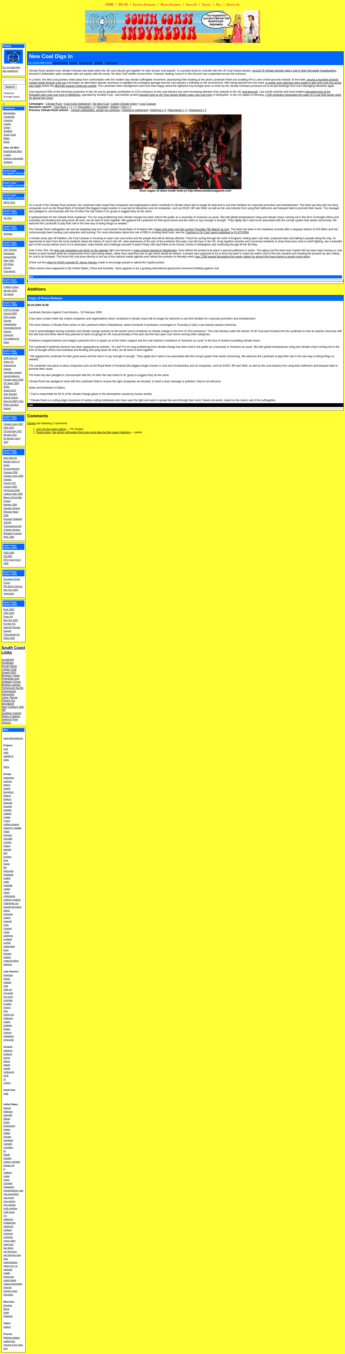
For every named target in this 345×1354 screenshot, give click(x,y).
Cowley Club (8, 669)
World (6, 142)
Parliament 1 (196, 110)
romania (8, 928)
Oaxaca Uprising (12, 508)
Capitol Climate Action (124, 103)
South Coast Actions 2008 (10, 352)
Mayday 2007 (10, 435)
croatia (7, 817)
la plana (7, 856)
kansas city (9, 1165)
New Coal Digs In (51, 56)
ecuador (8, 1004)
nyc (5, 1215)
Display (31, 423)
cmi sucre (8, 996)
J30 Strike (8, 264)
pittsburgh (8, 1226)
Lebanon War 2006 (13, 494)
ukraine (7, 957)
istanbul (7, 849)
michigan (8, 1183)
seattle (7, 1273)
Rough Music (9, 666)
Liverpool (8, 120)
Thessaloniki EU (12, 634)
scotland (8, 939)
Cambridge (9, 117)
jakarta (7, 1065)
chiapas (7, 982)
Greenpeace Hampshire (8, 693)
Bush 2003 (9, 609)
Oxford (7, 127)
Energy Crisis (85, 63)
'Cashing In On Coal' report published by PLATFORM (217, 232)
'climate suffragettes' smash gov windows (95, 110)
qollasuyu (8, 1018)
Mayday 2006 (10, 504)
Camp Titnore (9, 697)
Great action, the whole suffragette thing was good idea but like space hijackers (83, 432)
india (6, 1093)
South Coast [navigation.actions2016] (16, 172)
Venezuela (9, 593)
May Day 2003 (11, 620)
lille (5, 867)
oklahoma (8, 1219)
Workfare (8, 234)
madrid (7, 878)
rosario (7, 1022)
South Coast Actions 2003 (10, 603)
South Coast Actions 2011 (10, 243)
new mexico (9, 1201)
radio (6, 752)
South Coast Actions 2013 (10, 212)
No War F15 (10, 624)
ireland (7, 846)
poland (7, 918)
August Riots (10, 257)
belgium (7, 799)
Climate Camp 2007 (13, 424)
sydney (7, 1083)
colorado (8, 1144)
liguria (7, 864)
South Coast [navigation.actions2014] (16, 196)
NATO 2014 (9, 202)
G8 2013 (8, 218)
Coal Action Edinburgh (77, 103)
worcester (8, 1294)
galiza (6, 831)
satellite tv (8, 756)
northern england (12, 900)
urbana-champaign (13, 1284)
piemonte (8, 914)
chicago (7, 1136)
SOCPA (7, 522)
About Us (191, 4)
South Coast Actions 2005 (10, 546)
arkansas (8, 1111)
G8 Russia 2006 (12, 490)
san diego (8, 1248)
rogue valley (10, 1241)
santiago (8, 1025)
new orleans (10, 1205)
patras (7, 910)
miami (7, 1180)
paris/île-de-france (13, 907)
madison (8, 1172)
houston (8, 1158)
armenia (8, 781)
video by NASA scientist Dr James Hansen (72, 262)
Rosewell (102, 107)
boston (7, 1129)
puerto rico (9, 1014)
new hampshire (11, 1194)
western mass (11, 1291)
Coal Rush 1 (61, 107)
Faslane (8, 479)
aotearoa (8, 1050)
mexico (7, 1007)
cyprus (7, 821)
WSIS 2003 (9, 638)
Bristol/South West (13, 151)
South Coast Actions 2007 (10, 418)
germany (8, 835)
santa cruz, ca (11, 1266)
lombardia (8, 874)
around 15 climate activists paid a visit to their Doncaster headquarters (294, 70)
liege (6, 860)
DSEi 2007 (9, 428)
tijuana (7, 1029)
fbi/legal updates (12, 1338)
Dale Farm (9, 260)
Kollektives (9, 108)
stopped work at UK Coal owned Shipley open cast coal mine (175, 94)
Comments (37, 416)
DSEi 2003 (9, 613)
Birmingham (9, 113)
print (6, 749)
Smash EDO (10, 390)
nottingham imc (11, 903)
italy (6, 853)
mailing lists (9, 1341)
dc (5, 1151)
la (4, 1169)
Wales (7, 138)
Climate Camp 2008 (13, 379)
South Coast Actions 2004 (10, 573)
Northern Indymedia (13, 158)
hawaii (7, 1154)
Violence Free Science (9, 721)
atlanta (7, 1119)
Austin (7, 1122)
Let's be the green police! (51, 429)
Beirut (6, 1309)
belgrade (8, 803)
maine (7, 1176)
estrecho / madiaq (13, 828)
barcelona (8, 792)
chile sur (8, 989)
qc (5, 1079)
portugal (8, 921)
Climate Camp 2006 (13, 476)
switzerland (9, 946)
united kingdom (11, 961)
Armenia (8, 1305)
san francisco (10, 1251)
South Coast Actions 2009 (10, 304)
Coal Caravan (148, 103)
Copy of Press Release (45, 298)
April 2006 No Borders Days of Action (12, 461)
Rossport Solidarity (13, 519)
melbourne (9, 1072)
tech (6, 1348)
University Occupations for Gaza (11, 338)
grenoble (8, 839)
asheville (8, 1115)
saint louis (8, 1244)
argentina (8, 975)
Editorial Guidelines (144, 4)
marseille (8, 885)
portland (8, 1230)
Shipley (114, 107)
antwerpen (9, 778)
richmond (8, 1233)
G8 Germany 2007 (13, 431)
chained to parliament (135, 110)
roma (6, 925)
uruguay (8, 1032)
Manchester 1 (176, 110)
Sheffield (98, 63)
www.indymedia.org (13, 738)
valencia (8, 964)
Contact (206, 4)
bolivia (7, 979)
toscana (7, 953)
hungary (8, 842)
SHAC (7, 387)
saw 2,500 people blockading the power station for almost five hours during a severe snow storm (252, 256)
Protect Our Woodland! (8, 702)
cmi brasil (8, 993)
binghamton (9, 1126)
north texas (9, 1212)
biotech (7, 1327)
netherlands (9, 896)
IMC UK (123, 4)
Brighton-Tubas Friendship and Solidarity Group (11, 678)
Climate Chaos (60, 63)
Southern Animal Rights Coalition (11, 715)
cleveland (8, 1140)
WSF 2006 (9, 537)
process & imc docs (13, 1345)
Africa (6, 767)
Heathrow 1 (157, 110)
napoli (7, 892)
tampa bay (9, 1276)
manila (7, 1068)
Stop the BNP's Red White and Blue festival (14, 405)
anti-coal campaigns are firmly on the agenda (81, 250)
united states (10, 1280)
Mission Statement (170, 4)
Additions (36, 289)
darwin (7, 1061)
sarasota (8, 1269)
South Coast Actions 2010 (10, 281)
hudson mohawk (12, 1162)
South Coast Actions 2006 (10, 452)
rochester (8, 1237)
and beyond (250, 91)
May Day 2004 (11, 590)
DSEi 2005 (9, 552)
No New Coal (101, 103)
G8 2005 (8, 556)
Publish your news (13, 56)
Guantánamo (10, 324)
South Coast (111, 63)
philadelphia (9, 1223)
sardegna (8, 935)
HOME (109, 4)
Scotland (8, 162)
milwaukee (9, 1187)
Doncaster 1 (85, 107)
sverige (7, 943)
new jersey (9, 1198)
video (6, 760)
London (7, 124)
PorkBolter (7, 663)
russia (7, 932)
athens (7, 785)
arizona (7, 1108)
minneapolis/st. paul (13, 1190)
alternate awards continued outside (76, 85)
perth (6, 1075)
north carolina (10, 1208)
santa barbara (11, 1262)
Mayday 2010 (10, 290)
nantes (7, 889)
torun (6, 950)
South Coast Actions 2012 (10, 227)
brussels (8, 806)
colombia (8, 1000)
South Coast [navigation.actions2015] (16, 184)
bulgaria (8, 810)
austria (7, 788)
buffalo (7, 1133)
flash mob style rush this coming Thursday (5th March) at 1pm (192, 229)
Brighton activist (10, 685)
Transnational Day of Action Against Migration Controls (13, 530)
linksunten (9, 871)
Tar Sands (9, 294)
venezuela (9, 1040)
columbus (8, 1147)
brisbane (8, 1054)
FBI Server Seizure (13, 586)
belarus (7, 795)
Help (218, 4)
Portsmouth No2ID (12, 688)
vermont (8, 1287)
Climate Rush (54, 103)
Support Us (233, 4)
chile (6, 986)
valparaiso (9, 1036)
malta (6, 882)
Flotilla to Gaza (11, 287)
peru (6, 1011)
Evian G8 (8, 616)
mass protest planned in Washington (155, 250)
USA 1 (125, 107)
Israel (6, 1312)
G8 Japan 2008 (11, 383)
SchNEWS (7, 659)
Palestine (8, 1316)
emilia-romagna (11, 824)
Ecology (73, 63)
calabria (7, 813)
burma (7, 1058)
